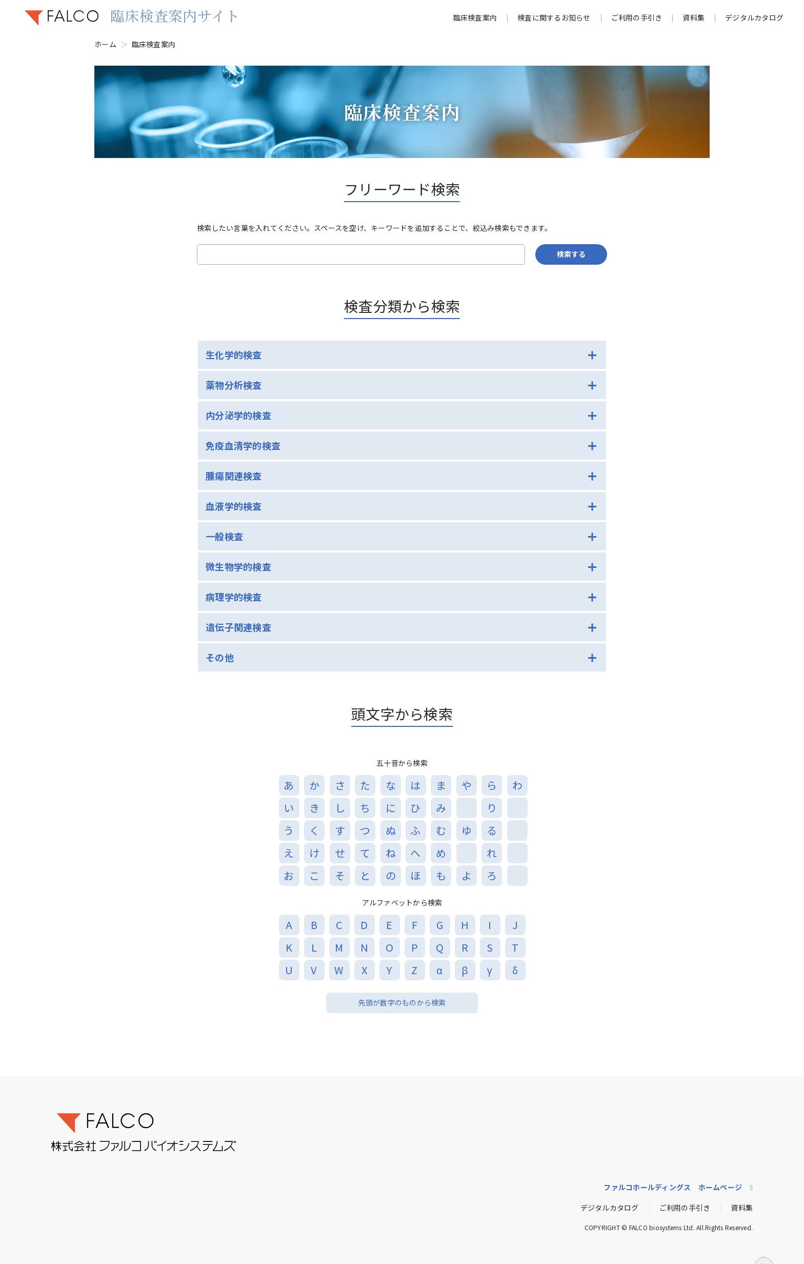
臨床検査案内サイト (174, 15)
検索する (571, 254)
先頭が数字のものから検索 (402, 1002)
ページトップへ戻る (764, 1244)
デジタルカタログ (754, 17)
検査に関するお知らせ (554, 17)
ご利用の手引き (636, 17)
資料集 (693, 17)
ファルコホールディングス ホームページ (673, 1187)
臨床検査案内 (475, 17)
